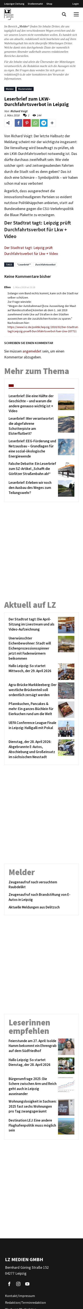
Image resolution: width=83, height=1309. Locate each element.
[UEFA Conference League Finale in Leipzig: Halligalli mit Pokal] (33, 728)
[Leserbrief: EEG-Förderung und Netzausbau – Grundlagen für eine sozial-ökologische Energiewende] (33, 449)
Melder (10, 88)
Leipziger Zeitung (14, 3)
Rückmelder (25, 88)
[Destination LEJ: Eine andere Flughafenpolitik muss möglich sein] (33, 1126)
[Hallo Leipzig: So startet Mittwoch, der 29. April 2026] (33, 671)
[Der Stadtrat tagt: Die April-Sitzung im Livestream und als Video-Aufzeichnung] (33, 625)
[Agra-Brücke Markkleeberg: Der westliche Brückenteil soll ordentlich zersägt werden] (33, 690)
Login (75, 3)
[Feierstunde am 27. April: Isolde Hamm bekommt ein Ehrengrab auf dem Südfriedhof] (33, 1047)
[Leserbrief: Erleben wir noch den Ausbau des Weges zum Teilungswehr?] (33, 488)
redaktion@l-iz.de (14, 74)
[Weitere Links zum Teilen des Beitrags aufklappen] (52, 123)
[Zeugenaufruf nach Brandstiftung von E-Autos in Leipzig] (41, 897)
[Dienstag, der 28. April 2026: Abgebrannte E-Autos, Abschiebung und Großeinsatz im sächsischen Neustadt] (33, 749)
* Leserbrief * (23, 264)
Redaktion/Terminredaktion (25, 1302)
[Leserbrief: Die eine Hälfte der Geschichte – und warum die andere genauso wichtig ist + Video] (33, 404)
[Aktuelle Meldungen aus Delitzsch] (41, 907)
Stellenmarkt (35, 3)
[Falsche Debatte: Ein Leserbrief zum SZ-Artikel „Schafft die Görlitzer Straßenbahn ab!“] (33, 469)
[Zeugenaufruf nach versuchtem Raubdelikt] (41, 885)
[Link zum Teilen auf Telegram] (43, 123)
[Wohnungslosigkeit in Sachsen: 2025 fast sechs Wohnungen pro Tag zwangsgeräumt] (33, 1107)
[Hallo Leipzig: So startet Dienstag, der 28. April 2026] (33, 1065)
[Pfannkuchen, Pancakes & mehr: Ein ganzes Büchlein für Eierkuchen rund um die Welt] (33, 709)
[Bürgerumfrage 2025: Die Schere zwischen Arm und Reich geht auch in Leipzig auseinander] (33, 1086)
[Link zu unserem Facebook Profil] (9, 1284)
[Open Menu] (76, 14)
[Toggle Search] (64, 14)
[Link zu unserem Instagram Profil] (18, 1284)
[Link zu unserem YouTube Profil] (27, 1284)
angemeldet (31, 351)
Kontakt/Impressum (20, 1296)
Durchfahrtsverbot (45, 264)
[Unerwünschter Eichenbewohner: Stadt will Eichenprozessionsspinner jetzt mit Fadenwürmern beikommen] (33, 648)
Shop (49, 3)
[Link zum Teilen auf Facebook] (18, 123)
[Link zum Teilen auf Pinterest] (27, 123)
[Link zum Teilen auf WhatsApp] (35, 123)
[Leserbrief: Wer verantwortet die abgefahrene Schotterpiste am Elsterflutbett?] (33, 426)
